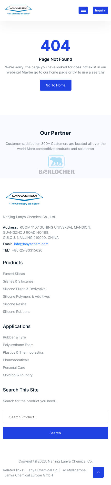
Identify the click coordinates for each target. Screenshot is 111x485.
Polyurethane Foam (18, 345)
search (56, 433)
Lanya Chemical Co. (42, 470)
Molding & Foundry (18, 375)
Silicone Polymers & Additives (26, 296)
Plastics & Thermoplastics (23, 352)
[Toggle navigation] (83, 10)
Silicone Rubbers (16, 311)
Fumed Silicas (14, 274)
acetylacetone (74, 470)
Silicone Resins (14, 304)
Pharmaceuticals (16, 360)
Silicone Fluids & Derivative (24, 289)
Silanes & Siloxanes (18, 281)
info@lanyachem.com (31, 244)
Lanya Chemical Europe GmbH (28, 475)
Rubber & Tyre (14, 337)
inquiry (100, 10)
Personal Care (14, 367)
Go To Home (55, 85)
